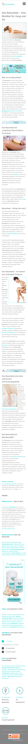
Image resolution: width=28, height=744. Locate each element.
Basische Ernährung (20, 547)
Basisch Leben (21, 627)
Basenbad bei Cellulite (16, 542)
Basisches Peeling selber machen (10, 667)
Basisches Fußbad (10, 547)
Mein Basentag (5, 625)
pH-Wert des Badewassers (9, 332)
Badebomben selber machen (8, 616)
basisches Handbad (11, 614)
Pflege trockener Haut (19, 544)
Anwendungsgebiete (16, 56)
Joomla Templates (9, 740)
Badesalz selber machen (7, 546)
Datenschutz (14, 731)
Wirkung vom (9, 507)
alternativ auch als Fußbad (12, 111)
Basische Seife (11, 676)
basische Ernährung (17, 456)
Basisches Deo (5, 627)
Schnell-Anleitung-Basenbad (17, 549)
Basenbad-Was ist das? (8, 544)
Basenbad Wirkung (20, 554)
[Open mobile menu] (24, 3)
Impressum (14, 728)
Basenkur (16, 546)
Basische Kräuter (6, 623)
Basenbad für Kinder (11, 554)
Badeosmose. (16, 174)
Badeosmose (5, 551)
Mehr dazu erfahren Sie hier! (8, 528)
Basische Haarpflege (20, 666)
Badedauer (5, 345)
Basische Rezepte (6, 621)
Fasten (24, 199)
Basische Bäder (5, 549)
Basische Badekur (6, 542)
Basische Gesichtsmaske (8, 674)
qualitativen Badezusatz (8, 328)
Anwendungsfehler (6, 553)
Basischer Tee (20, 620)
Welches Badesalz (15, 553)
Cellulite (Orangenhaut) (12, 233)
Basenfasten (21, 623)
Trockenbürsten (13, 627)
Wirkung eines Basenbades (9, 409)
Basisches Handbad (13, 551)
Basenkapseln (13, 623)
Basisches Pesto (20, 614)
